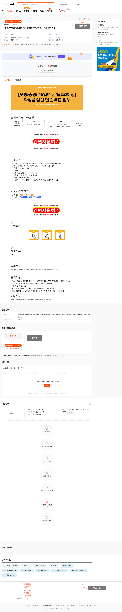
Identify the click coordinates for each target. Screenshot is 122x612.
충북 (18, 314)
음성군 (45, 314)
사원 (18, 319)
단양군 (30, 314)
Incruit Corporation (63, 609)
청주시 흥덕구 (72, 314)
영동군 (37, 314)
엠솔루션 (6, 25)
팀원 (21, 319)
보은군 (33, 314)
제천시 (48, 314)
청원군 (56, 314)
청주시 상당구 (61, 314)
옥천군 (41, 314)
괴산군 (26, 314)
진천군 (52, 314)
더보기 (90, 404)
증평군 (78, 314)
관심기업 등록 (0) (13, 349)
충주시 (67, 314)
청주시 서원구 (83, 314)
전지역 (22, 314)
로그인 (36, 381)
